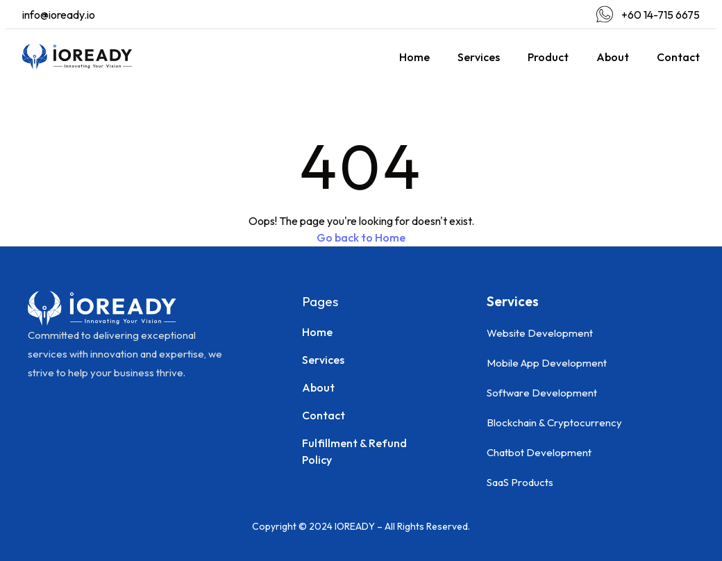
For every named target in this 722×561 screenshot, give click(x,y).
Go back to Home (361, 237)
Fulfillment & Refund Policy (354, 451)
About (612, 57)
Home (414, 57)
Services (478, 57)
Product (548, 57)
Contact (678, 57)
